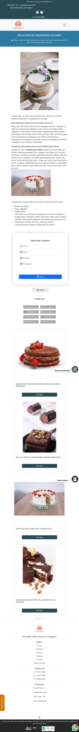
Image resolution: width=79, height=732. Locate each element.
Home (39, 645)
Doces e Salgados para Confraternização (48, 312)
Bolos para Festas (31, 307)
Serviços (39, 656)
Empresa (39, 649)
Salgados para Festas (31, 322)
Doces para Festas (31, 317)
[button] (37, 618)
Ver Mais (39, 394)
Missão (39, 652)
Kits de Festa (48, 317)
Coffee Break (31, 312)
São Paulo (40, 290)
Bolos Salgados (48, 307)
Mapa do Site (39, 663)
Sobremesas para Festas (48, 322)
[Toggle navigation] (65, 25)
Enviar (41, 277)
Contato (39, 659)
